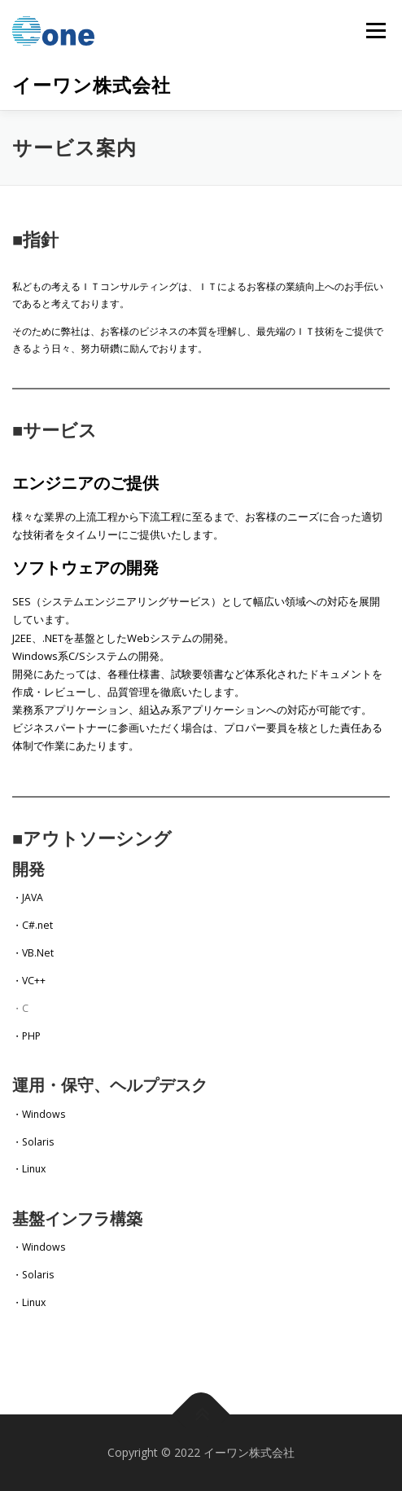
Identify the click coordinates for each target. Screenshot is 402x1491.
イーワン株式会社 (91, 85)
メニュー (375, 30)
